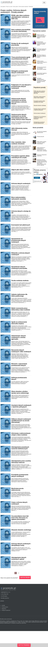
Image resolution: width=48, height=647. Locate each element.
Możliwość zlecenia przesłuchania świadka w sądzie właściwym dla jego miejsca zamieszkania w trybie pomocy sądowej (42, 162)
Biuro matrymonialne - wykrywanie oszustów (18, 198)
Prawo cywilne (15, 6)
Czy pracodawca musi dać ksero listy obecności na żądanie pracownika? (20, 517)
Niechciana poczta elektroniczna (17, 489)
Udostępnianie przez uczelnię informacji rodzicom (21, 461)
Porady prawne (5, 607)
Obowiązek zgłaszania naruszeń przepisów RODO (41, 50)
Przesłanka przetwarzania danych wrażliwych (19, 475)
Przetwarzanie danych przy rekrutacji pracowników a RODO (41, 68)
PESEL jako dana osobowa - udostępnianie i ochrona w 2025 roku (20, 17)
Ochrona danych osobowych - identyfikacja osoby (21, 544)
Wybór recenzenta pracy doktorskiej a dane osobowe (20, 309)
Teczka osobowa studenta (20, 280)
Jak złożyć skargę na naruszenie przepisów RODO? (41, 56)
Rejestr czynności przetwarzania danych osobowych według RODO (41, 36)
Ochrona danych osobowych (23, 6)
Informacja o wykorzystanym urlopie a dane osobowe (20, 434)
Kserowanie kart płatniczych (20, 225)
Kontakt (3, 605)
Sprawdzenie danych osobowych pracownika (19, 267)
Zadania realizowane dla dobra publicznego (19, 295)
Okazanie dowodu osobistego (21, 530)
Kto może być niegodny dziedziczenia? (42, 132)
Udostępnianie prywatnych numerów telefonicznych (20, 447)
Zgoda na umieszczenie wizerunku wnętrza (19, 322)
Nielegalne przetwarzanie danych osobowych (19, 71)
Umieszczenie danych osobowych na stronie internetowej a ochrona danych (19, 101)
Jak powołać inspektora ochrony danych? (42, 74)
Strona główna (3, 6)
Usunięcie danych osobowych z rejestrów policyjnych (21, 406)
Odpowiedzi (31, 6)
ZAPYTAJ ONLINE (25, 577)
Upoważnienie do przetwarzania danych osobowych (18, 240)
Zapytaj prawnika (24, 645)
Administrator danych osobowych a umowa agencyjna (18, 337)
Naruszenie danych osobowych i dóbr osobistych (21, 350)
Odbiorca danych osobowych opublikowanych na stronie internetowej (21, 420)
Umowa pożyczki (40, 136)
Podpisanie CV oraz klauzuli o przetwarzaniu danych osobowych (21, 86)
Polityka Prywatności (6, 610)
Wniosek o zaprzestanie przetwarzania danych (19, 364)
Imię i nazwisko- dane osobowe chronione (18, 143)
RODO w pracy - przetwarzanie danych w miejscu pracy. (42, 62)
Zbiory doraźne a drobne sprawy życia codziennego (20, 392)
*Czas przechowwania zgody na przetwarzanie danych (20, 58)
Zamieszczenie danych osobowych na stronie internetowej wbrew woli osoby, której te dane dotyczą (21, 117)
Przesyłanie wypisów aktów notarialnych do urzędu (20, 156)
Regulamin (4, 608)
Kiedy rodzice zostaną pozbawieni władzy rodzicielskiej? (41, 142)
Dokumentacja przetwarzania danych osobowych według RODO (41, 43)
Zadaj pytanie (39, 20)
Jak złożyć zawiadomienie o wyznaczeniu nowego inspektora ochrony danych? (41, 80)
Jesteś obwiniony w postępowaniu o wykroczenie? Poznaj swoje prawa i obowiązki (42, 149)
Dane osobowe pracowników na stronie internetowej (20, 30)
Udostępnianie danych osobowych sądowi (18, 558)
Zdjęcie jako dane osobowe (20, 169)
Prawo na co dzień (9, 6)
